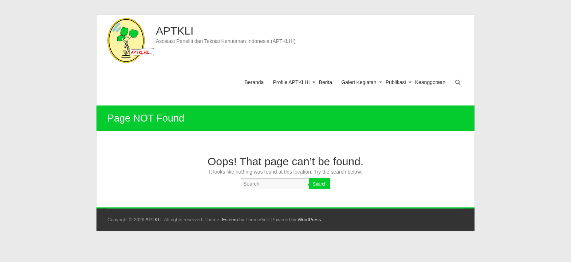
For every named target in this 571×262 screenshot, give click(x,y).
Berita (325, 82)
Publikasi (396, 82)
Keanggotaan (430, 82)
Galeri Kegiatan (359, 82)
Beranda (254, 82)
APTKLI (174, 31)
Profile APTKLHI (291, 82)
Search (320, 184)
